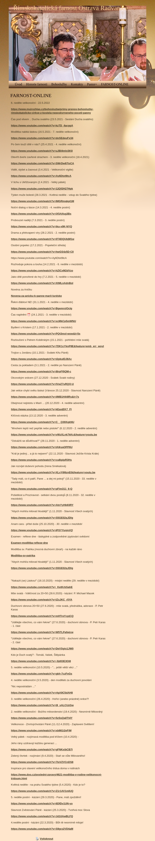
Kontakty (77, 84)
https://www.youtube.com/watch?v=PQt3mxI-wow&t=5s (45, 333)
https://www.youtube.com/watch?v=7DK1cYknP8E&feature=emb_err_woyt (57, 346)
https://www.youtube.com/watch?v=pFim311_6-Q (41, 488)
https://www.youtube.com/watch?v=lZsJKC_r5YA (41, 599)
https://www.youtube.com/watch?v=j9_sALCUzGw (42, 705)
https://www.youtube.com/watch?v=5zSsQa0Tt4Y (41, 717)
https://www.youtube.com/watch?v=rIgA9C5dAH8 (42, 692)
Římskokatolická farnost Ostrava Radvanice (70, 8)
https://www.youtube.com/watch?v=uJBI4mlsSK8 (42, 150)
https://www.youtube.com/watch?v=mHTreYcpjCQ (42, 616)
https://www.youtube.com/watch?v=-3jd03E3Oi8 (41, 661)
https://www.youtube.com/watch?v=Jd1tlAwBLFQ (42, 816)
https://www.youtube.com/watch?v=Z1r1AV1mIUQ (42, 790)
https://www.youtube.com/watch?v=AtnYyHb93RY (42, 504)
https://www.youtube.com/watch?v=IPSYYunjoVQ (42, 530)
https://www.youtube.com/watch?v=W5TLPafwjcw (42, 632)
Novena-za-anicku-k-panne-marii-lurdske (36, 295)
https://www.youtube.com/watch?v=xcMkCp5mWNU (43, 321)
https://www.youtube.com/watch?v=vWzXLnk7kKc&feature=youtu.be (54, 434)
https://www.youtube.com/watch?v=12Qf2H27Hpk (42, 188)
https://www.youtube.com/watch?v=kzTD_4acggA (42, 125)
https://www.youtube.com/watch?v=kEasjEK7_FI (41, 409)
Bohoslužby (59, 84)
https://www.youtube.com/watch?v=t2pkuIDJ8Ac (41, 358)
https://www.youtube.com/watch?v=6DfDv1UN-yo (42, 803)
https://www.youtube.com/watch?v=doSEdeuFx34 (42, 138)
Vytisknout (44, 838)
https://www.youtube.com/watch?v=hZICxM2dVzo (42, 270)
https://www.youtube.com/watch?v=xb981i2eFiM (41, 730)
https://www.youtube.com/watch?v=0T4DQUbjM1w (42, 238)
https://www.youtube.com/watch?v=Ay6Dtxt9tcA (41, 175)
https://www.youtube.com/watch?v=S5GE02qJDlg (42, 517)
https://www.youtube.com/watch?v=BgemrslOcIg (41, 308)
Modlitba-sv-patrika (23, 555)
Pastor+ (92, 84)
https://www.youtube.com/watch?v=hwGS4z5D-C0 (42, 251)
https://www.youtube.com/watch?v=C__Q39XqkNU (42, 422)
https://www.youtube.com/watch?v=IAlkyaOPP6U (41, 447)
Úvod (18, 84)
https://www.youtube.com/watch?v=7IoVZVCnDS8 (42, 762)
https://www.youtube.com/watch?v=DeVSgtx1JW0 (42, 648)
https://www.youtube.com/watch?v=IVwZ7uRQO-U (42, 384)
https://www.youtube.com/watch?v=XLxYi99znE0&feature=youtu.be (53, 472)
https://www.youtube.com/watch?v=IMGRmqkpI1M (42, 201)
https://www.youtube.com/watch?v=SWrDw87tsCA (42, 163)
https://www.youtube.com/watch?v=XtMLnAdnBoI (42, 283)
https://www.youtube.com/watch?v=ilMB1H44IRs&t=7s (45, 396)
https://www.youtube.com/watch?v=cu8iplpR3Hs (41, 459)
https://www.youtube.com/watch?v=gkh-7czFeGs (41, 673)
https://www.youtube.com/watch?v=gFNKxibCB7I (42, 749)
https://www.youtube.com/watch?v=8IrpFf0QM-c (41, 371)
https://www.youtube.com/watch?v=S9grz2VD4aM (42, 828)
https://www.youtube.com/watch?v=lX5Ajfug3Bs (41, 213)
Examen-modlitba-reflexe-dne (29, 542)
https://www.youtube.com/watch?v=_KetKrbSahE (42, 587)
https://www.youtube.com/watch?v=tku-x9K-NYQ (41, 226)
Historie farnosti (36, 84)
